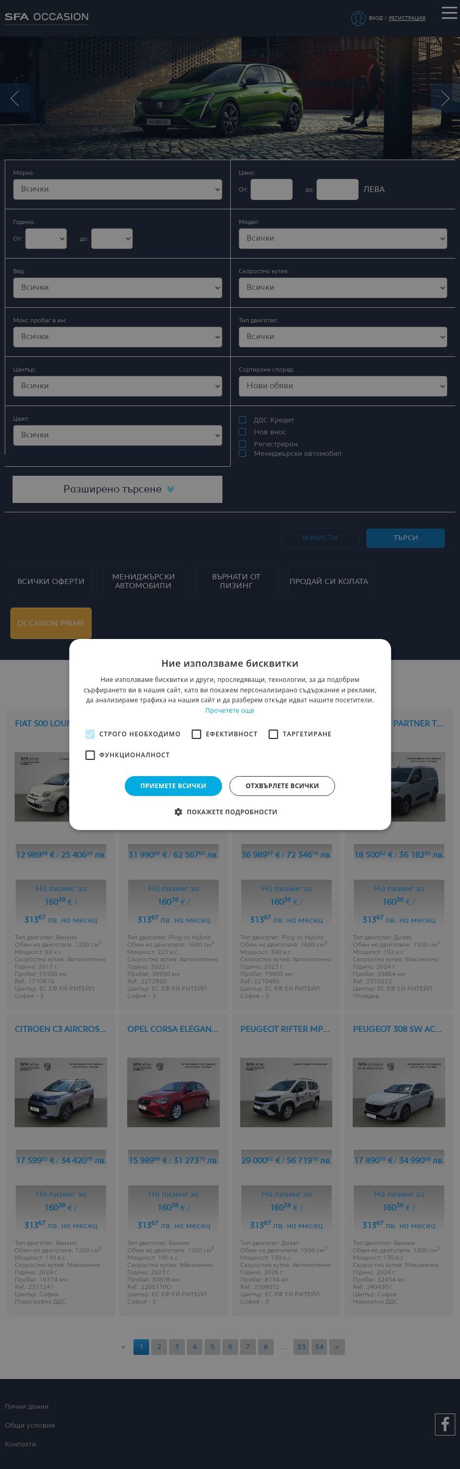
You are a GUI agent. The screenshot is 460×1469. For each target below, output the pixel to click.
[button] (230, 811)
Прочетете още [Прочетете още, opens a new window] (230, 710)
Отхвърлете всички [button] (282, 785)
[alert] (230, 734)
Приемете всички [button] (173, 785)
